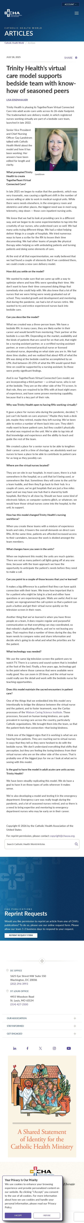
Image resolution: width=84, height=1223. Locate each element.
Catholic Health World (14, 42)
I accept (18, 1215)
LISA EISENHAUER (17, 100)
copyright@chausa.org (62, 836)
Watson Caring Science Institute (44, 712)
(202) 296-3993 (19, 983)
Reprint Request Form (21, 935)
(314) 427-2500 (19, 1004)
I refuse (46, 1215)
